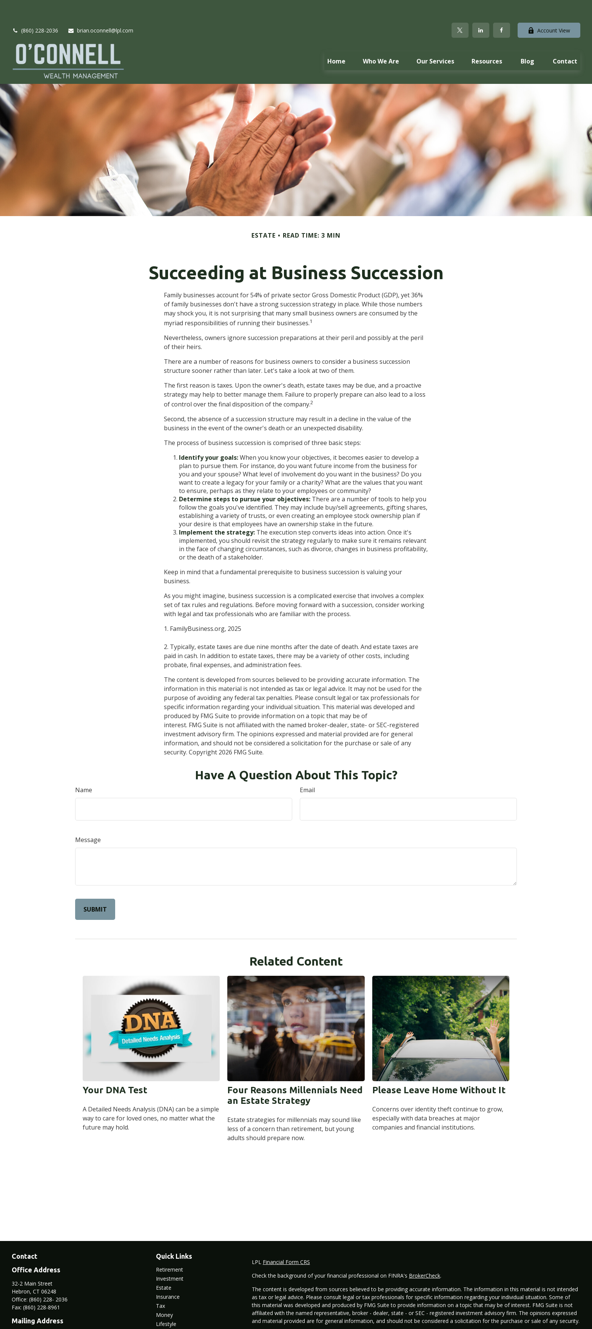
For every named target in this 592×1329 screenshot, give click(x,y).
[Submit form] (95, 886)
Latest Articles (173, 1310)
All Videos (167, 1319)
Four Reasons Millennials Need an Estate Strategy (294, 1072)
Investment (169, 1255)
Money (164, 1292)
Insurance (168, 1274)
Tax (160, 1283)
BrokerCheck (424, 1252)
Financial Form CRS (286, 1239)
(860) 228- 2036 (48, 1276)
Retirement (169, 1246)
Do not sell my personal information (449, 1319)
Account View (549, 7)
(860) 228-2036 (35, 7)
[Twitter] (460, 7)
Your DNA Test (115, 1067)
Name (83, 767)
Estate (163, 1265)
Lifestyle (166, 1301)
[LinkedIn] (480, 7)
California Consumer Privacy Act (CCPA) (501, 1311)
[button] (336, 38)
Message (88, 817)
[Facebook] (501, 7)
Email (307, 767)
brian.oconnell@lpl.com (100, 7)
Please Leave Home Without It (439, 1067)
